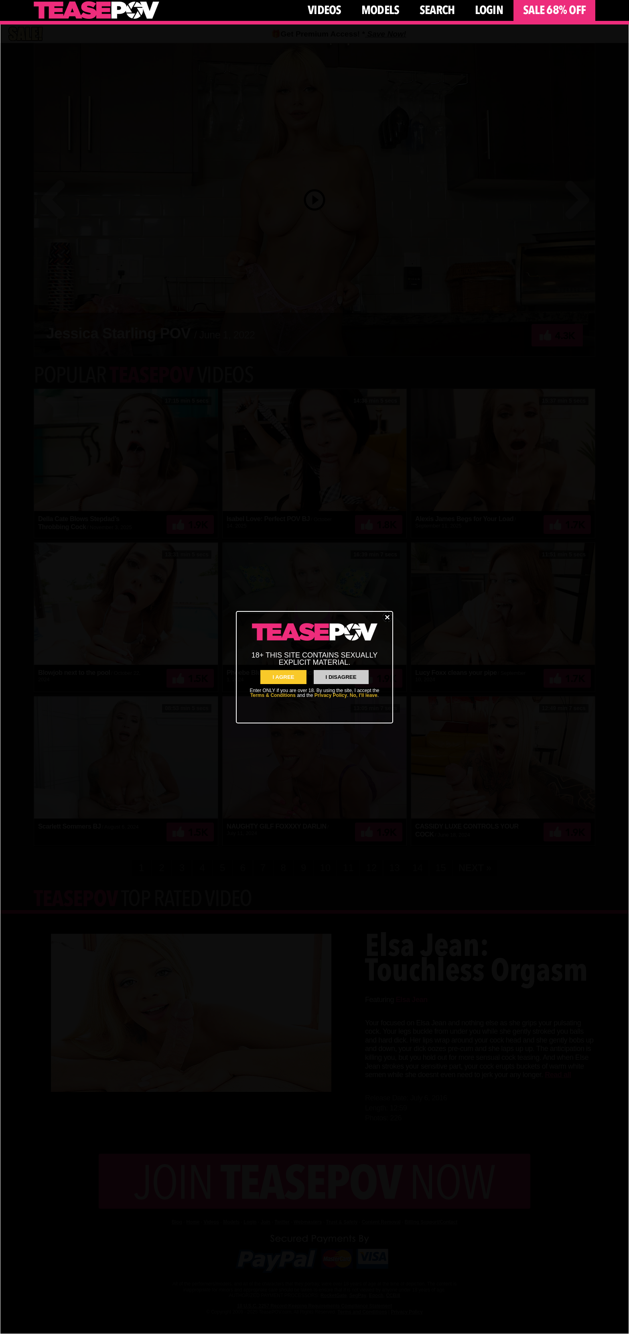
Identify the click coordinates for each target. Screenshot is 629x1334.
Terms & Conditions (273, 695)
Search (437, 10)
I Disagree (341, 677)
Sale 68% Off (554, 10)
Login (489, 10)
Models (380, 10)
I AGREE (283, 677)
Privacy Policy (330, 695)
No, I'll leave (363, 695)
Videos (324, 10)
